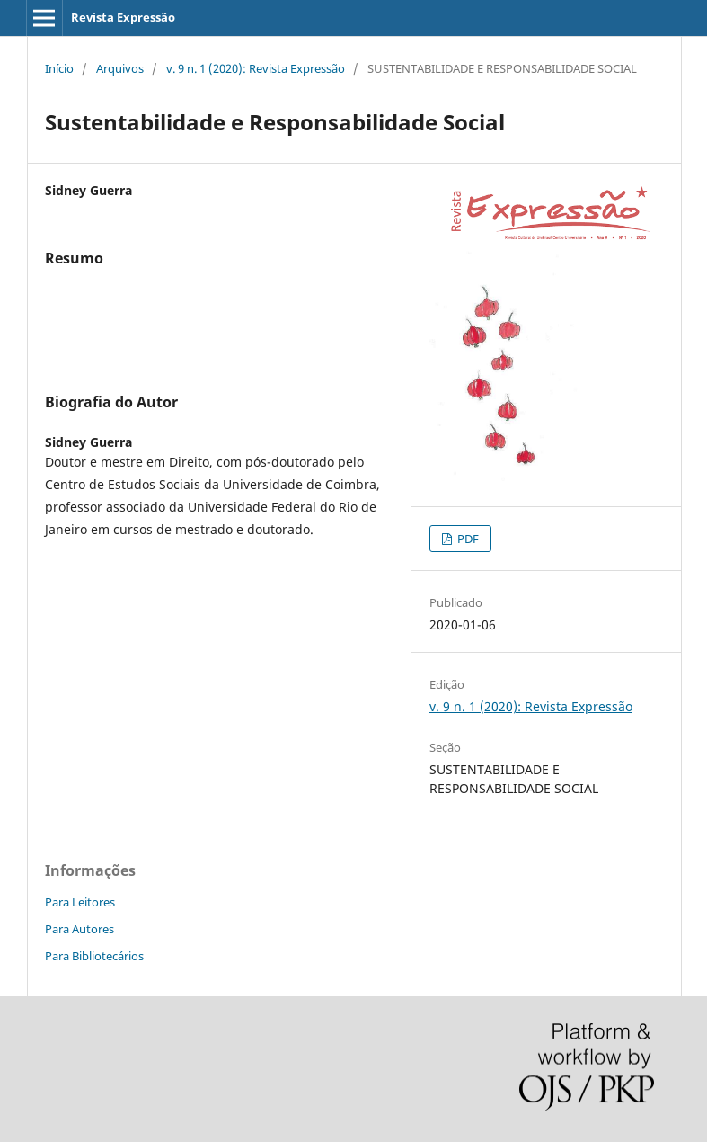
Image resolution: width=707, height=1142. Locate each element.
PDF (467, 539)
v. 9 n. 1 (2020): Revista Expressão (255, 68)
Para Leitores (80, 902)
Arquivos (120, 68)
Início (59, 68)
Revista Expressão (123, 17)
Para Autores (79, 929)
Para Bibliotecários (94, 956)
